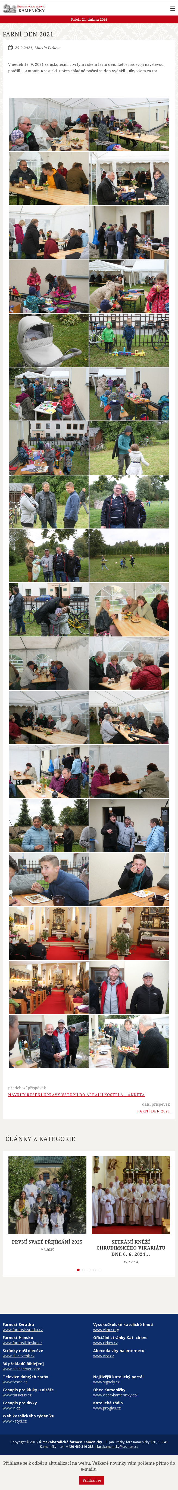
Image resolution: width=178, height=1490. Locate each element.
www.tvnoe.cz (15, 1381)
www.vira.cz (103, 1355)
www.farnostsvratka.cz (23, 1329)
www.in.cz (11, 1408)
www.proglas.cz (107, 1408)
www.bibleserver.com (21, 1368)
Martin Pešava (48, 47)
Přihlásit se (92, 1480)
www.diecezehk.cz (19, 1355)
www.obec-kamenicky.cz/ (115, 1395)
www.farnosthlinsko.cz (22, 1342)
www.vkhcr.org (106, 1329)
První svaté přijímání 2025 (47, 1242)
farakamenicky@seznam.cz (117, 1446)
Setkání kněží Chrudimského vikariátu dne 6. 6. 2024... (130, 1248)
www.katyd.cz (15, 1421)
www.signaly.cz (106, 1381)
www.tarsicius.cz (17, 1395)
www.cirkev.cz (105, 1342)
